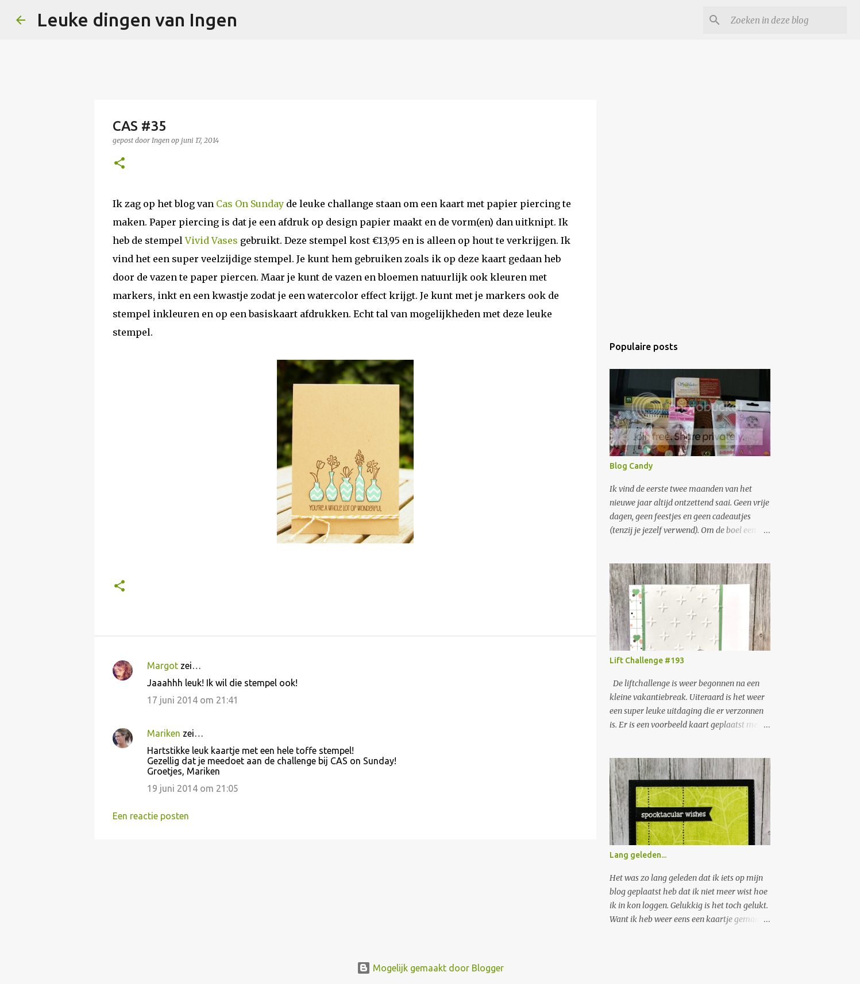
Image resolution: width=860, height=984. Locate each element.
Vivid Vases (212, 240)
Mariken (163, 733)
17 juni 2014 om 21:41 (192, 700)
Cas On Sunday (250, 203)
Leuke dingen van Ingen (137, 19)
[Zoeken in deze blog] (786, 20)
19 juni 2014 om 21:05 (192, 788)
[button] (119, 164)
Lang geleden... (638, 854)
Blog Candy (631, 465)
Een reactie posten (151, 816)
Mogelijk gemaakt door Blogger (430, 968)
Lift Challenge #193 (647, 660)
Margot (162, 665)
